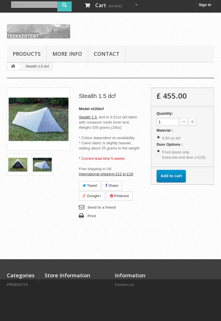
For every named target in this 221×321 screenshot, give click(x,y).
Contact (106, 53)
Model (84, 109)
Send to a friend (101, 207)
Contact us (124, 284)
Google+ (92, 196)
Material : (165, 130)
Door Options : (170, 144)
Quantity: (165, 113)
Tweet (90, 185)
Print (91, 216)
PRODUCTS (27, 53)
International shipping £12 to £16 (106, 174)
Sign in (205, 5)
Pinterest (119, 196)
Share (112, 185)
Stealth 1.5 (88, 117)
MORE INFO (67, 53)
